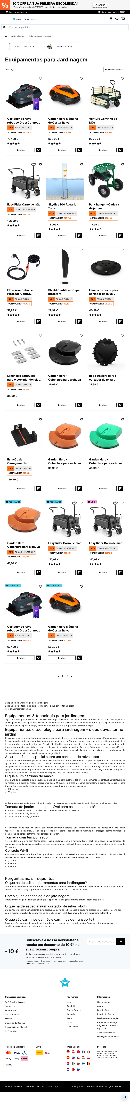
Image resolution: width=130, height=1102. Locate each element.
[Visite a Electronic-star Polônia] (88, 1064)
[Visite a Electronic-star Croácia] (68, 1070)
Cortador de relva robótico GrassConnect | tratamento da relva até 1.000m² (22, 121)
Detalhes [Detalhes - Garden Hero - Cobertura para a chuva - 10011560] (62, 408)
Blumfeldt (71, 1013)
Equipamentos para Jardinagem (43, 36)
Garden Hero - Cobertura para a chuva (61, 380)
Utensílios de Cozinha (15, 1029)
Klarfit (69, 1029)
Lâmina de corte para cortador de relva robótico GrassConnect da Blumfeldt (105, 294)
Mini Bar (9, 1025)
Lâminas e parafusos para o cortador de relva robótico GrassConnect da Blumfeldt (23, 380)
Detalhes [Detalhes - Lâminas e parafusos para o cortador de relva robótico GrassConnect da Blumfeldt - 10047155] (21, 408)
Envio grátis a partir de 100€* (112, 12)
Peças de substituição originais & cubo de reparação (107, 1032)
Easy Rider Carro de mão (22, 207)
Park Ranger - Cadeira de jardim (103, 207)
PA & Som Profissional (15, 1009)
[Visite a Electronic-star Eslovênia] (78, 1076)
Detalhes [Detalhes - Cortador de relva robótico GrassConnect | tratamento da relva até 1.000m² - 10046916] (21, 151)
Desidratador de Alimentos (18, 1033)
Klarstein (71, 1021)
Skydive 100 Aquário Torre (64, 207)
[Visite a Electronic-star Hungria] (83, 1064)
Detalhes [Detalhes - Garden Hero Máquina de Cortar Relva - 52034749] (62, 665)
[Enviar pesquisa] (4, 27)
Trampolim (10, 1013)
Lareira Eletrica (12, 1021)
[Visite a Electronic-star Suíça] (78, 1059)
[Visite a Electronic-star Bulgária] (78, 1070)
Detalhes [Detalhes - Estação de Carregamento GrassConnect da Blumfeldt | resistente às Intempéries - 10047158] (21, 492)
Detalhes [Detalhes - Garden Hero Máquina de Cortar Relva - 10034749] (62, 151)
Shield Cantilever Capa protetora (61, 294)
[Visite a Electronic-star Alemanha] (68, 1059)
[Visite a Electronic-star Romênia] (73, 1070)
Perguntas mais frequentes (18, 716)
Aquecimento (11, 1017)
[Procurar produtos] (65, 27)
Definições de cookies (108, 1043)
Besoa (69, 1025)
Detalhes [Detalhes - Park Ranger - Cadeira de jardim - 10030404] (103, 237)
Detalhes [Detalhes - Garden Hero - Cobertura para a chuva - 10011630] (62, 492)
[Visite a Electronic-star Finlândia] (83, 1070)
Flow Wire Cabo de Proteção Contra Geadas (21, 294)
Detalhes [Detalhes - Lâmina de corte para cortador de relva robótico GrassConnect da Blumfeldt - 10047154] (103, 323)
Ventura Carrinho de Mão (105, 121)
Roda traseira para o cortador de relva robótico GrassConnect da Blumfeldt (104, 380)
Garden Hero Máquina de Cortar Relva (63, 121)
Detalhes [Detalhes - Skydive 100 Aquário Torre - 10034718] (62, 237)
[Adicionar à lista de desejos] (40, 78)
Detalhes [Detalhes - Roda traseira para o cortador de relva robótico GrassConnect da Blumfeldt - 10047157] (103, 408)
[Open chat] (124, 1097)
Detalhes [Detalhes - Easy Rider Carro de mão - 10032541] (21, 237)
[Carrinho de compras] (123, 19)
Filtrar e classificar (113, 69)
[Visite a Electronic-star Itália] (88, 1059)
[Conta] (111, 19)
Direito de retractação (108, 1025)
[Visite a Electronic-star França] (83, 1059)
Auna (69, 1009)
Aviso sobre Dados (106, 1039)
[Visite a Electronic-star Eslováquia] (73, 1064)
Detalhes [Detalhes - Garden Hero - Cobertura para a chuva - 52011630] (21, 578)
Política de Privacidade (105, 1062)
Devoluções (103, 1017)
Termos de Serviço (103, 1064)
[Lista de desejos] (116, 19)
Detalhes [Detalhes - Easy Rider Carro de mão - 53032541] (103, 578)
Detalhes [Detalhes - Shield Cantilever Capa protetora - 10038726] (62, 323)
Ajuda (100, 1013)
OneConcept (73, 1033)
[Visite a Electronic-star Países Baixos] (68, 1076)
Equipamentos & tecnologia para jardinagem (26, 710)
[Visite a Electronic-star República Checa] (78, 1064)
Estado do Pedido (106, 1021)
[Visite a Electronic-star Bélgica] (88, 1070)
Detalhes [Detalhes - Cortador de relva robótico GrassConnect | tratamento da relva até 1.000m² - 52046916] (21, 665)
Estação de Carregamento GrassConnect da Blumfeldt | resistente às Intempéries (21, 465)
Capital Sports (73, 1017)
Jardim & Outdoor (19, 36)
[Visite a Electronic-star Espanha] (68, 1064)
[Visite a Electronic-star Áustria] (73, 1059)
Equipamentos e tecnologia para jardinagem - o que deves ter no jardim (40, 713)
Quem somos (103, 1009)
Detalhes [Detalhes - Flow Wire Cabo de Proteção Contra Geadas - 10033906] (21, 323)
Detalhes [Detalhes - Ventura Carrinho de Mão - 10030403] (103, 151)
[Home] (8, 36)
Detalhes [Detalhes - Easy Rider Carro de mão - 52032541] (62, 578)
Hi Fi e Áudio (11, 1037)
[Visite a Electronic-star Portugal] (73, 1076)
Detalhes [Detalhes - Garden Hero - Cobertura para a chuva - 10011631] (103, 492)
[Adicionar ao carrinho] (38, 150)
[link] (24, 95)
